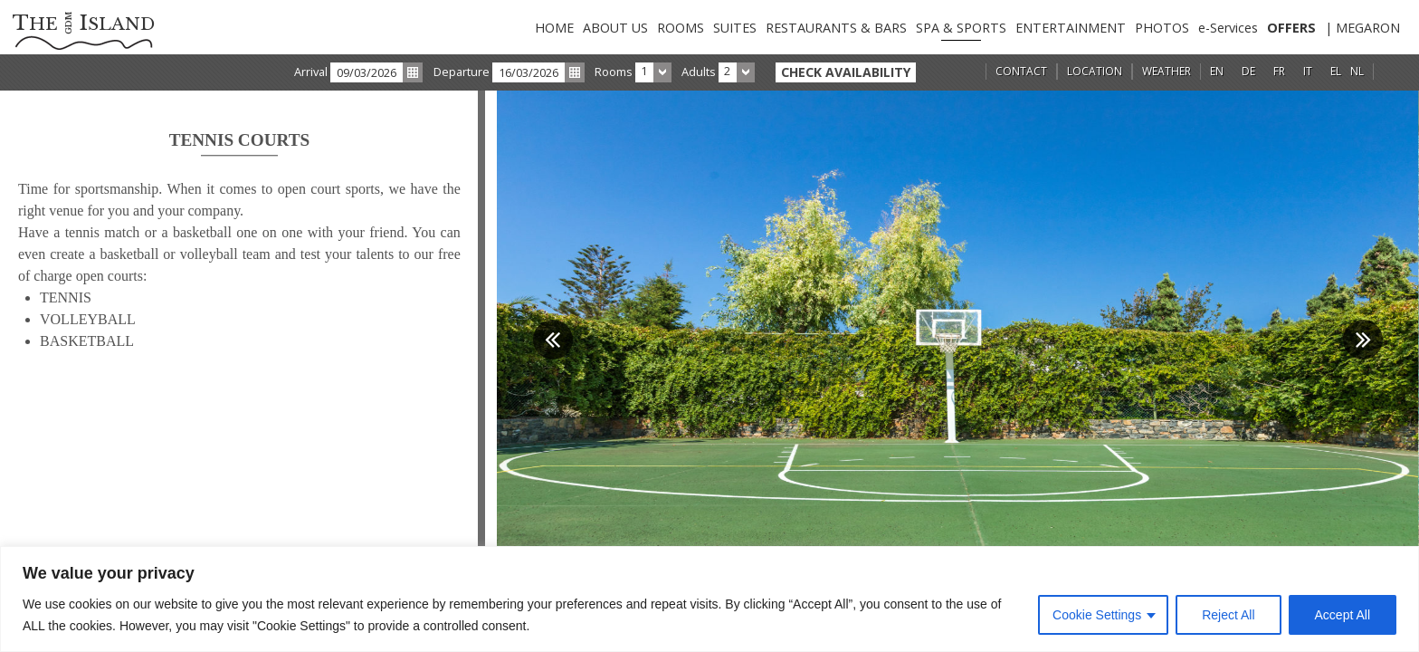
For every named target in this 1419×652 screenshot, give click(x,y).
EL (1335, 71)
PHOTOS (1162, 27)
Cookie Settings (1096, 615)
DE (1248, 71)
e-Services (1228, 27)
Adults (698, 71)
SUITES (735, 27)
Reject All (1228, 615)
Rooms (614, 71)
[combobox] (653, 72)
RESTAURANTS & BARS (836, 27)
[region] (709, 599)
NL (1357, 71)
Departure (461, 71)
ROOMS (680, 27)
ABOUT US (615, 27)
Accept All (1342, 615)
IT (1307, 71)
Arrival (311, 71)
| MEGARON (1362, 27)
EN (1217, 71)
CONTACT (1021, 71)
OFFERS (1291, 27)
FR (1279, 71)
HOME (554, 27)
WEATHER (1166, 71)
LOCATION (1094, 71)
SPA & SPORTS (961, 27)
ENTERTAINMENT (1070, 27)
